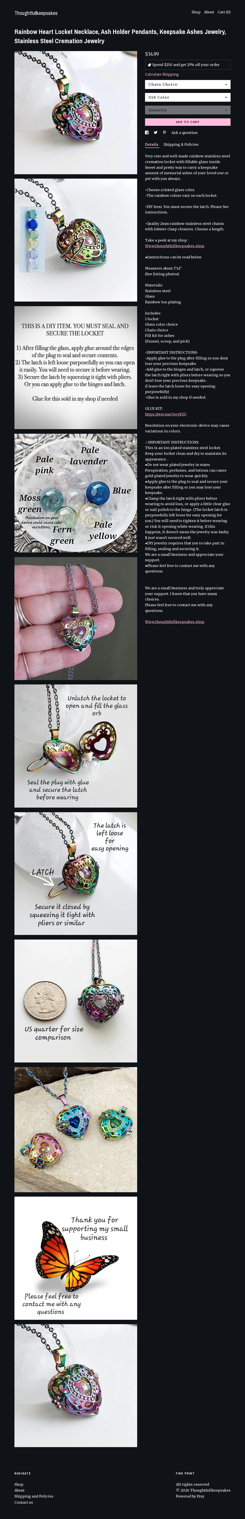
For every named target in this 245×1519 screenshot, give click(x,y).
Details (152, 144)
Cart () (224, 12)
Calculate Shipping (162, 74)
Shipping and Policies (33, 1496)
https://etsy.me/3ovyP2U (165, 414)
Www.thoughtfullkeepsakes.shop (174, 246)
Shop (196, 12)
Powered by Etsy (190, 1496)
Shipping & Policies (181, 144)
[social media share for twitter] (156, 132)
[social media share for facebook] (147, 132)
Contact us (23, 1502)
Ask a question (185, 132)
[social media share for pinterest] (165, 132)
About (209, 12)
